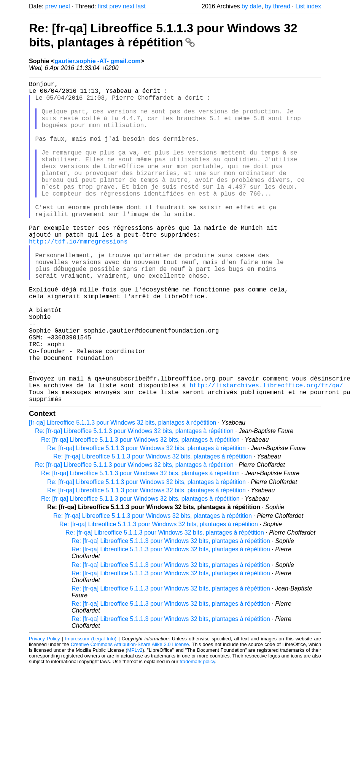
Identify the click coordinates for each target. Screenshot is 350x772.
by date (251, 6)
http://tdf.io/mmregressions (78, 278)
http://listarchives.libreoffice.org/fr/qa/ (266, 453)
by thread (277, 6)
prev (51, 6)
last (141, 6)
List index (308, 6)
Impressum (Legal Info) (90, 710)
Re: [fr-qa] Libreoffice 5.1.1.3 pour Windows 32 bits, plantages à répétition (163, 35)
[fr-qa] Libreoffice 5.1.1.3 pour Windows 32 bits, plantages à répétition (122, 494)
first (103, 6)
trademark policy (197, 733)
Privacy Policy (44, 710)
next (64, 6)
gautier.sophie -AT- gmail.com (97, 61)
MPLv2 (135, 721)
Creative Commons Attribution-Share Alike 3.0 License (130, 716)
